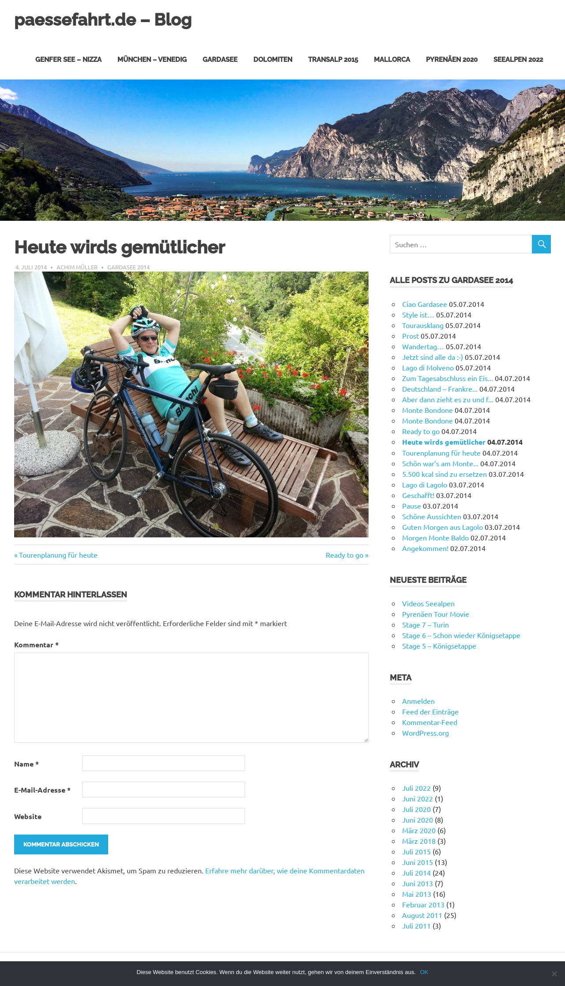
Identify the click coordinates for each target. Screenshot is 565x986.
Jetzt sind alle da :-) (432, 356)
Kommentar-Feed (429, 721)
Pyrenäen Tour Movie (435, 613)
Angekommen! (425, 547)
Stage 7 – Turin (425, 624)
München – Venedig (152, 59)
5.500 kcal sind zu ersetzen (444, 473)
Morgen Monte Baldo (435, 537)
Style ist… (418, 314)
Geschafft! (418, 494)
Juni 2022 (417, 797)
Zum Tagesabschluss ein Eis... (447, 377)
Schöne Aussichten (431, 515)
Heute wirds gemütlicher (444, 441)
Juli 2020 (416, 808)
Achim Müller (77, 266)
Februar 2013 (423, 903)
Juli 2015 (416, 850)
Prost (410, 335)
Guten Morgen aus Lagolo (442, 526)
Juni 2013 (417, 882)
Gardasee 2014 (128, 266)
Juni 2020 (417, 819)
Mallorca (392, 59)
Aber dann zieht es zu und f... (447, 398)
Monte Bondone (427, 409)
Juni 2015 (417, 861)
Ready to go (344, 554)
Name (26, 763)
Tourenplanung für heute (58, 554)
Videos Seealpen (428, 602)
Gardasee (220, 59)
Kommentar (36, 644)
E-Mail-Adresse (42, 789)
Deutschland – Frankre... (440, 388)
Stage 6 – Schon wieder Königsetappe (461, 634)
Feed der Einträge (430, 710)
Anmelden (418, 700)
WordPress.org (425, 732)
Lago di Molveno (428, 367)
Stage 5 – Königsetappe (439, 645)
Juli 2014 (416, 872)
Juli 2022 (416, 787)
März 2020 (419, 829)
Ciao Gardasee (424, 303)
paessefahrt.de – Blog (103, 20)
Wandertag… (423, 345)
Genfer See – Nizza (68, 59)
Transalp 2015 (333, 59)
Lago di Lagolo (424, 484)
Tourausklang (423, 324)
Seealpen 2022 (518, 59)
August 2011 (422, 914)
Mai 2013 (416, 893)
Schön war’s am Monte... (440, 462)
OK (424, 972)
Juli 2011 (416, 925)
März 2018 (419, 840)
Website (27, 815)
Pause (411, 505)
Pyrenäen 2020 (452, 59)
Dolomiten (272, 59)
